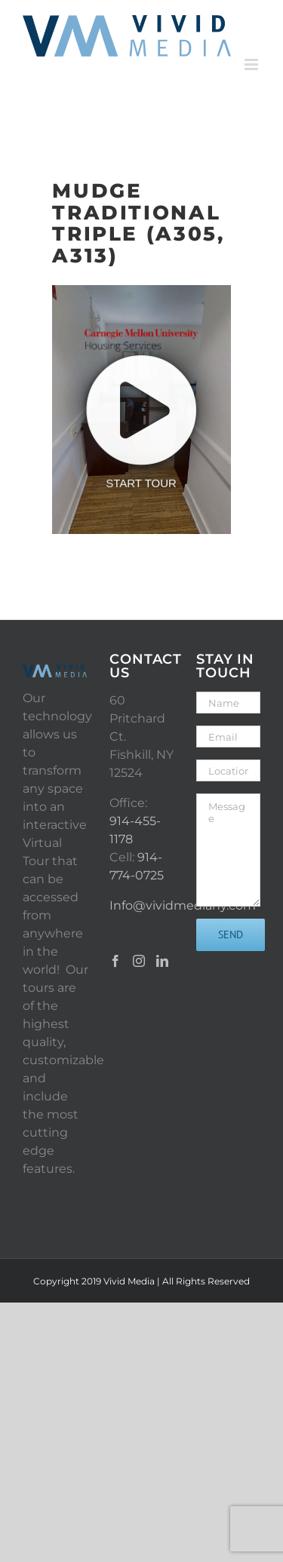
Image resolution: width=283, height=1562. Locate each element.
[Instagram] (139, 961)
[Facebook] (115, 961)
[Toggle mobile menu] (252, 64)
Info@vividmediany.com (182, 905)
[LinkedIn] (162, 961)
